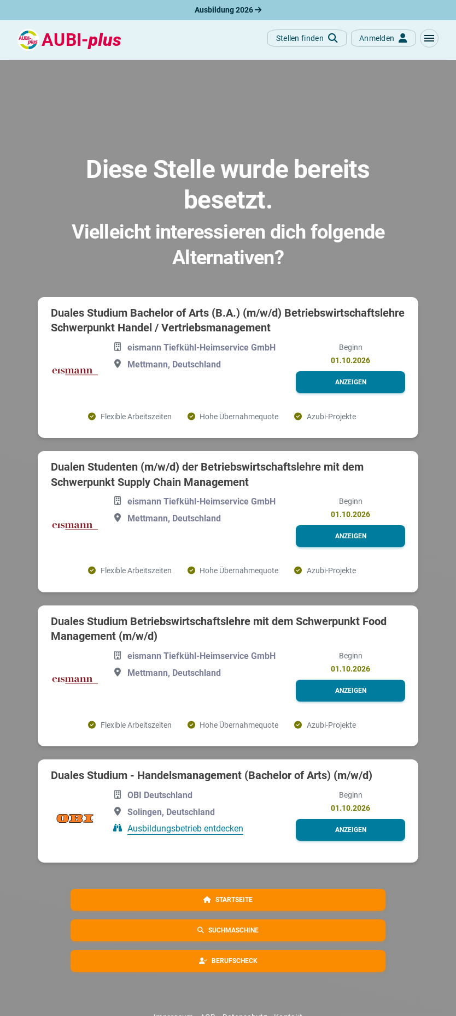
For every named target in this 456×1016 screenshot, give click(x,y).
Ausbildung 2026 (228, 9)
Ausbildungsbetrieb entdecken (185, 828)
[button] (429, 38)
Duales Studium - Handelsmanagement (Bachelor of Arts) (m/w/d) (211, 775)
